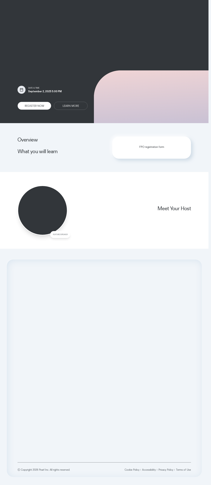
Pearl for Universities (100, 372)
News (56, 367)
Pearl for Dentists (99, 363)
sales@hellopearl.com (173, 376)
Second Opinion (28, 363)
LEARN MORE (71, 105)
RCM (21, 376)
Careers (57, 372)
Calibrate (24, 385)
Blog (127, 363)
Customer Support (171, 367)
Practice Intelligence (30, 367)
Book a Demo (168, 363)
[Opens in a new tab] (162, 383)
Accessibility (149, 469)
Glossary (129, 380)
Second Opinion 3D (30, 380)
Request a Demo (104, 326)
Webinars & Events (135, 372)
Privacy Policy (165, 469)
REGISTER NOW (34, 105)
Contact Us (167, 372)
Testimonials (132, 376)
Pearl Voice (24, 372)
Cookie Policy (132, 469)
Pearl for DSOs (97, 367)
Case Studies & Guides (137, 367)
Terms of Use (183, 469)
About (56, 363)
